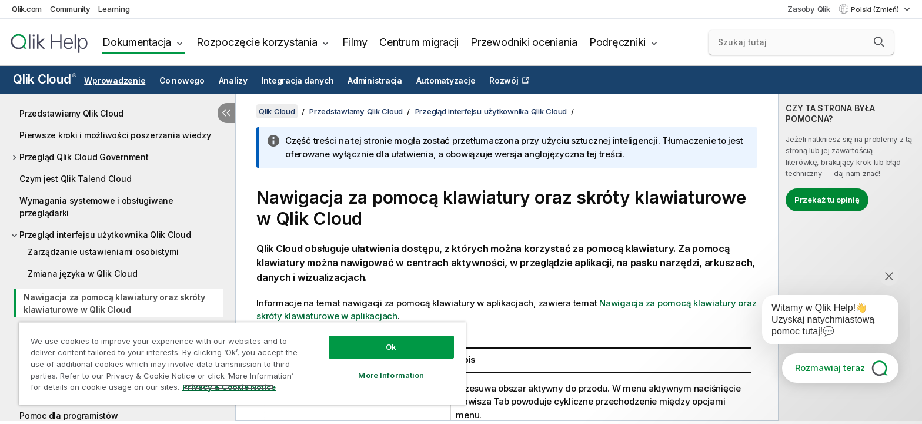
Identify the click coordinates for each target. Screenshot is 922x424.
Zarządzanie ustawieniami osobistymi (103, 252)
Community (70, 9)
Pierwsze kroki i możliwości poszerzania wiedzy (115, 135)
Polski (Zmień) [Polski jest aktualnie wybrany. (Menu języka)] (876, 9)
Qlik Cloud (44, 79)
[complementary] (850, 257)
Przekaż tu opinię (827, 199)
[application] (822, 322)
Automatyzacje (446, 80)
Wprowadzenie (114, 80)
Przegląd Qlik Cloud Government (84, 157)
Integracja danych (298, 80)
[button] (879, 42)
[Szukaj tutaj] (801, 42)
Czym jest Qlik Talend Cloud (75, 179)
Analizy (233, 80)
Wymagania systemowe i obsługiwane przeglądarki (96, 207)
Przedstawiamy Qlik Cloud (71, 113)
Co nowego (182, 80)
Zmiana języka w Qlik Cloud (83, 274)
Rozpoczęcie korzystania (256, 42)
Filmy (355, 42)
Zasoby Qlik (808, 9)
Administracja (375, 80)
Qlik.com (27, 9)
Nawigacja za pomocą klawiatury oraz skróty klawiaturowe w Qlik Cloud (114, 303)
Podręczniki (617, 42)
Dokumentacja (136, 42)
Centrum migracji (419, 42)
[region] (242, 363)
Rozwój (504, 80)
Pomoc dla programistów (68, 415)
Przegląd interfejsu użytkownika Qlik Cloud (105, 235)
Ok (391, 347)
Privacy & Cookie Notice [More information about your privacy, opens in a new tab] (229, 387)
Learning (113, 9)
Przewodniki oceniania (523, 42)
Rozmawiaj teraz (830, 367)
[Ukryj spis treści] (226, 113)
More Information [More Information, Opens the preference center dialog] (391, 375)
